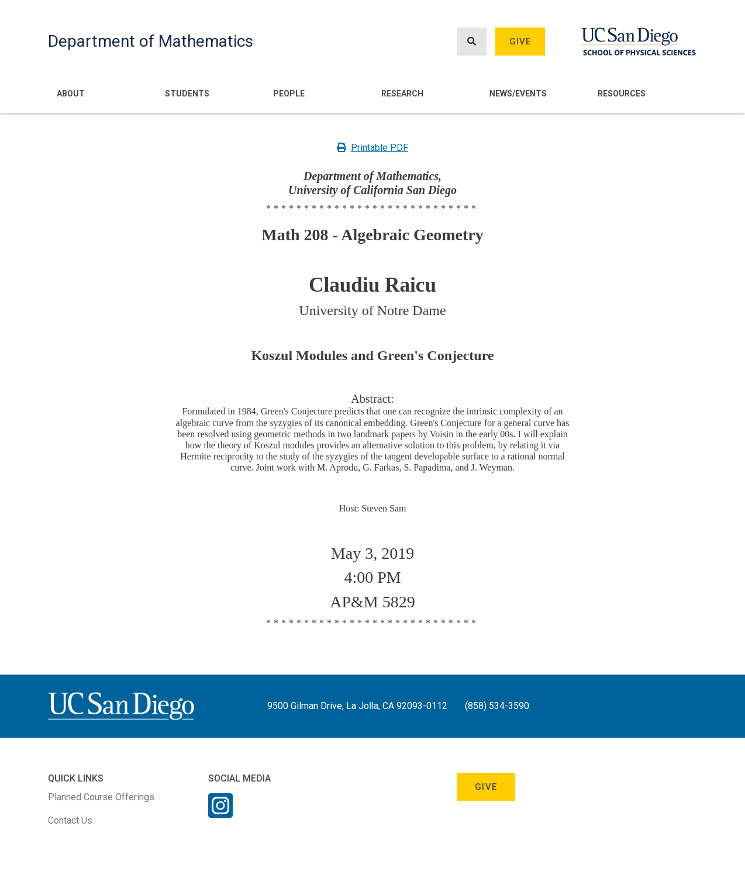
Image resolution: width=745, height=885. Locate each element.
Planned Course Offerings (101, 797)
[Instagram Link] (220, 813)
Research (402, 93)
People (289, 93)
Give (520, 41)
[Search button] (472, 41)
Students (187, 93)
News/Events (518, 93)
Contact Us (70, 820)
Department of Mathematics (150, 41)
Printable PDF (372, 147)
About (71, 93)
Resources (622, 93)
